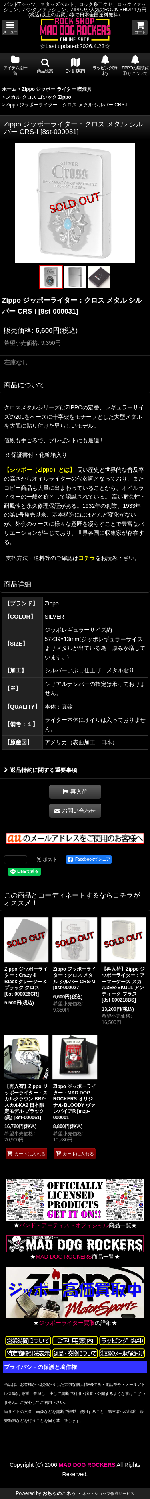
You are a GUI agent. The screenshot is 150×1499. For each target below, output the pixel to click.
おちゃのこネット (61, 1493)
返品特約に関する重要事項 (40, 770)
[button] (10, 27)
